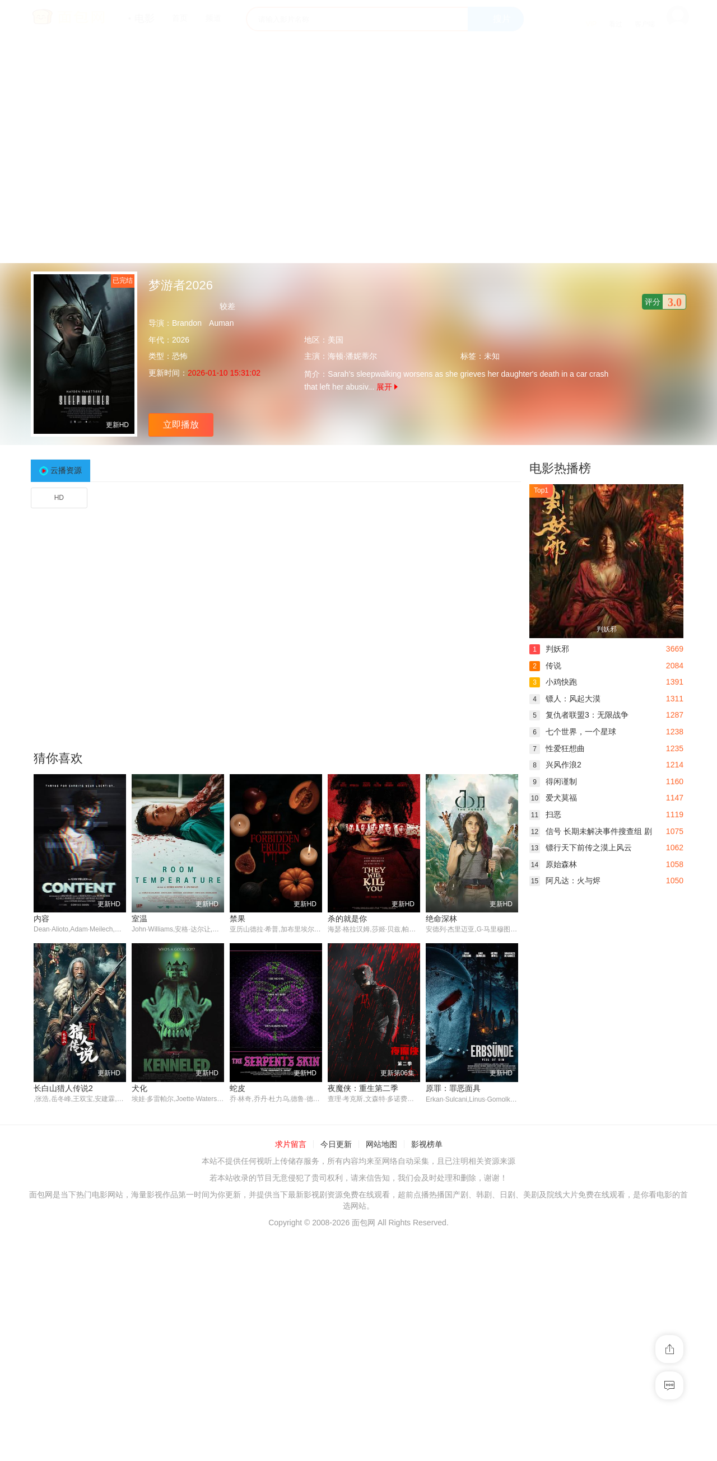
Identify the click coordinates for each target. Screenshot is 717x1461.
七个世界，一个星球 (572, 731)
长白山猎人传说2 (63, 1088)
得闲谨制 (553, 781)
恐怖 (180, 356)
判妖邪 (549, 648)
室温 (139, 918)
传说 (545, 665)
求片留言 (290, 1144)
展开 (387, 386)
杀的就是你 (347, 918)
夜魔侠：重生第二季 (363, 1088)
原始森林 (553, 864)
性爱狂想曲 (557, 748)
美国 (335, 339)
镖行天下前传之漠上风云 (580, 847)
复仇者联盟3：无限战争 (578, 714)
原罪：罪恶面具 (453, 1088)
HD (59, 498)
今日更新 (336, 1144)
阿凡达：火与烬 (564, 880)
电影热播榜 (560, 468)
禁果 (237, 918)
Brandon (187, 323)
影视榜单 (427, 1144)
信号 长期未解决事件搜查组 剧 (590, 831)
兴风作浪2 (555, 764)
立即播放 (181, 424)
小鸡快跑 (553, 681)
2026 (180, 339)
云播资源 (66, 470)
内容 (41, 918)
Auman (221, 323)
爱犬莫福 (553, 797)
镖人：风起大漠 (564, 698)
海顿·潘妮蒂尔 (352, 356)
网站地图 (381, 1144)
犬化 (139, 1088)
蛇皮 (237, 1088)
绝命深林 (441, 918)
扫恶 (545, 814)
